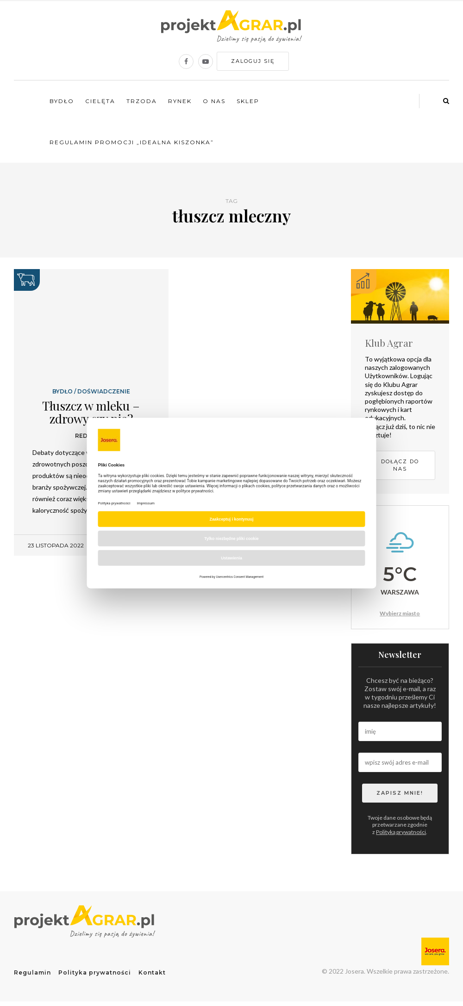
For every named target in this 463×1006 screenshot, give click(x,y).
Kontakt (152, 972)
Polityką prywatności (401, 831)
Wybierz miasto (400, 613)
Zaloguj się (253, 61)
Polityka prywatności (94, 972)
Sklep (248, 101)
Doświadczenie (103, 391)
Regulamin (32, 972)
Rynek (180, 101)
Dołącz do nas (400, 465)
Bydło (62, 101)
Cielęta (100, 101)
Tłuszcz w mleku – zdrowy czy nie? (91, 412)
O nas (214, 101)
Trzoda (141, 101)
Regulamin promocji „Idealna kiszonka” (132, 142)
